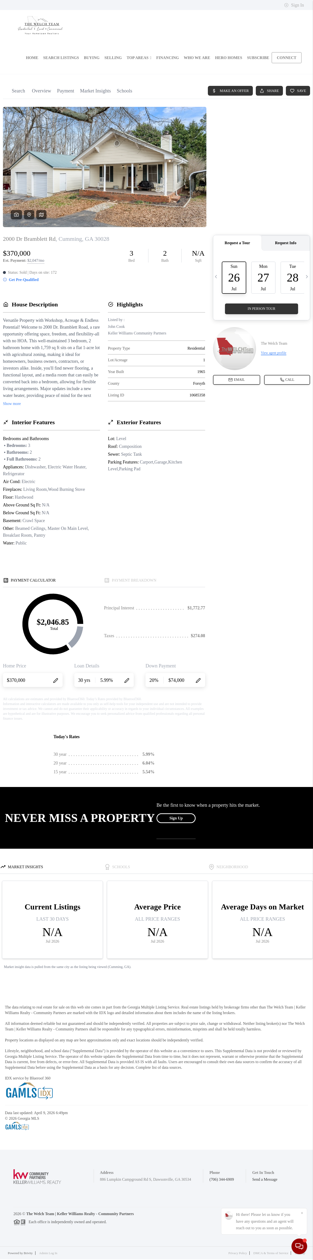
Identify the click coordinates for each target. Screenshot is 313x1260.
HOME (32, 59)
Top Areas (139, 59)
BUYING (92, 59)
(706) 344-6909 (221, 1180)
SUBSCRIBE (258, 59)
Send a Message (264, 1180)
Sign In (294, 5)
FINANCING (167, 59)
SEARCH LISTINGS (61, 59)
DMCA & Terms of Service (270, 1254)
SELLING (113, 59)
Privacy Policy (237, 1254)
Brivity (28, 1254)
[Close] (302, 1213)
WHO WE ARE (197, 59)
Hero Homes (228, 59)
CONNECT (286, 59)
